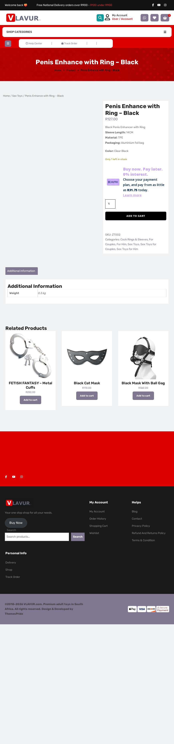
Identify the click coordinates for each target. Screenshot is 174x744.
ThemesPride (14, 613)
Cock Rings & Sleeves (134, 239)
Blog (134, 511)
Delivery (10, 562)
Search (11, 530)
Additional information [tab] (21, 271)
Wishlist (94, 533)
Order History (97, 518)
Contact (137, 518)
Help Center (34, 43)
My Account (97, 511)
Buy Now (16, 523)
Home (58, 70)
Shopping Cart (98, 526)
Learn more (132, 195)
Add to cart (135, 216)
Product (71, 70)
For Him (121, 244)
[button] (8, 43)
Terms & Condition (143, 540)
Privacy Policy (141, 526)
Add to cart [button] (30, 400)
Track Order (69, 43)
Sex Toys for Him (127, 249)
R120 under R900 (101, 5)
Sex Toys (17, 95)
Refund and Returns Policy (149, 533)
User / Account (122, 19)
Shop (8, 569)
